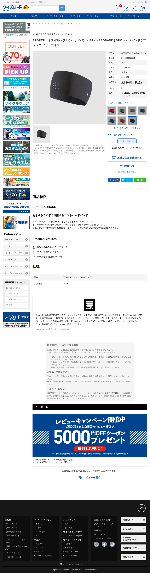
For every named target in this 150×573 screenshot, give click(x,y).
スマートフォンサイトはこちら (73, 564)
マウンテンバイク (13, 536)
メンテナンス (75, 16)
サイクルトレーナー (95, 16)
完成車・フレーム (12, 239)
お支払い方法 (14, 288)
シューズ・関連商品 (44, 555)
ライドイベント (71, 548)
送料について (14, 294)
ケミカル (68, 528)
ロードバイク (12, 524)
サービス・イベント (136, 16)
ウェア (34, 16)
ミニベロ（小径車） (14, 557)
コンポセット (41, 532)
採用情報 (98, 530)
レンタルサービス (72, 555)
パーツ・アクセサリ (54, 16)
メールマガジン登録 (102, 538)
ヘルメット (40, 544)
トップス (39, 548)
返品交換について (16, 299)
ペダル (38, 536)
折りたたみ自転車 (13, 532)
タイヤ (38, 528)
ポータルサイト (100, 534)
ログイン (57, 462)
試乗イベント (70, 544)
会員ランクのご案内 (102, 520)
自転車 (13, 16)
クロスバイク (12, 528)
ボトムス (39, 551)
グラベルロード (12, 553)
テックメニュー (71, 551)
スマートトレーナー (73, 536)
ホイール (39, 524)
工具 (67, 524)
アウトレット (116, 16)
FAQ (11, 305)
